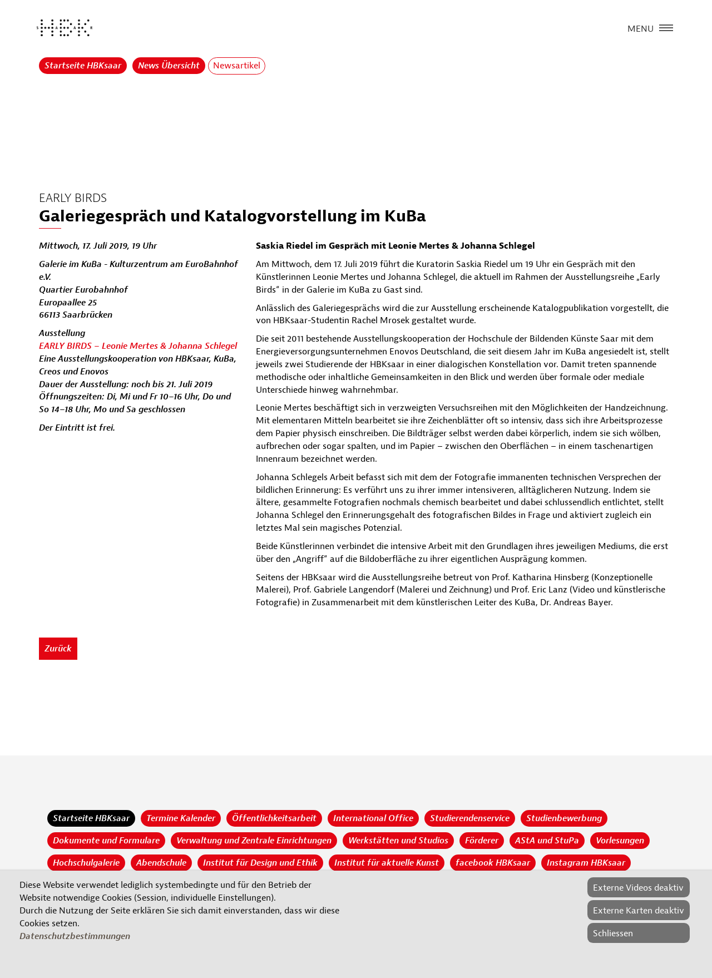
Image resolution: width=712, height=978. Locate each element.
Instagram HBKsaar (586, 862)
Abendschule (161, 862)
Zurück (58, 648)
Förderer (481, 840)
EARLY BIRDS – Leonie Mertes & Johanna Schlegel (138, 346)
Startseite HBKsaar (82, 65)
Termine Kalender (180, 818)
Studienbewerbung (564, 818)
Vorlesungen (620, 840)
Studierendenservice (470, 818)
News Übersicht (169, 65)
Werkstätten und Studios (398, 840)
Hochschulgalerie (86, 862)
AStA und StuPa (547, 840)
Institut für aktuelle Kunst (386, 862)
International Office (373, 818)
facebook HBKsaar (493, 862)
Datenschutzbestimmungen (74, 936)
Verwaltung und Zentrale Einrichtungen (254, 840)
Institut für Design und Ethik (260, 862)
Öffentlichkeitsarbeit (274, 818)
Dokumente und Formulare (106, 840)
